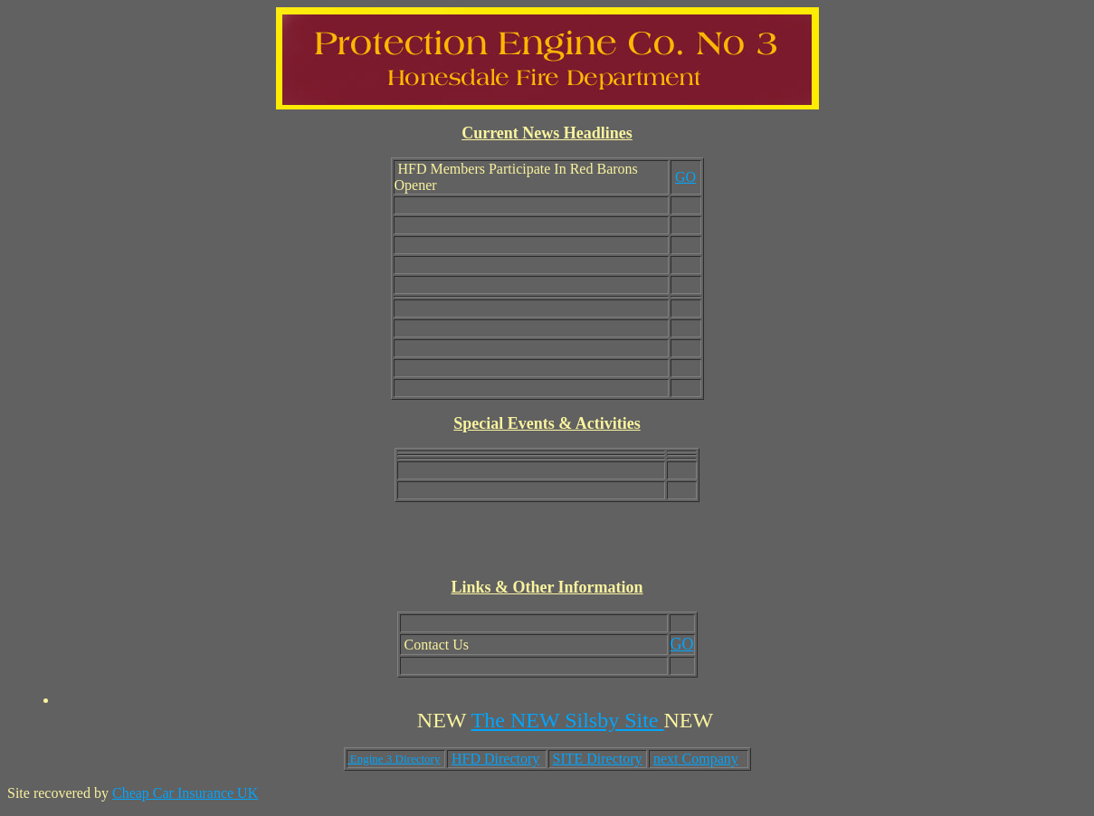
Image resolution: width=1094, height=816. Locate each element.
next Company (695, 758)
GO (685, 177)
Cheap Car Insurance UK (185, 793)
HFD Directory (495, 758)
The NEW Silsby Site (567, 720)
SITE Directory (597, 758)
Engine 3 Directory (394, 758)
